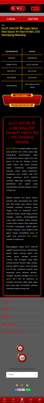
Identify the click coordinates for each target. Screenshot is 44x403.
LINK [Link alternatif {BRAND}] (31, 400)
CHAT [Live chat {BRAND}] (39, 400)
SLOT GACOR (12, 149)
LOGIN (11, 19)
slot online (32, 236)
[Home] (18, 8)
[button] (3, 8)
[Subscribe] (35, 375)
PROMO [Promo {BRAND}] (4, 400)
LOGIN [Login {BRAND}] (13, 400)
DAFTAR (33, 19)
